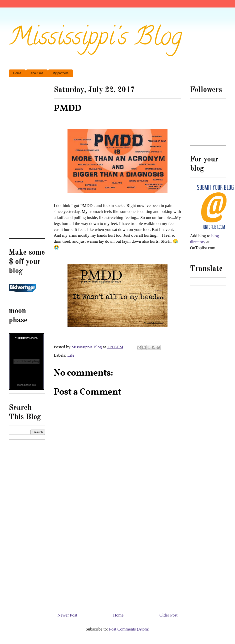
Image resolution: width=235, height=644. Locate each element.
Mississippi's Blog (95, 39)
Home (17, 73)
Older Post (169, 615)
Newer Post (67, 615)
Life (70, 355)
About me (36, 73)
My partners (60, 73)
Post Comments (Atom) (129, 629)
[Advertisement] (117, 561)
